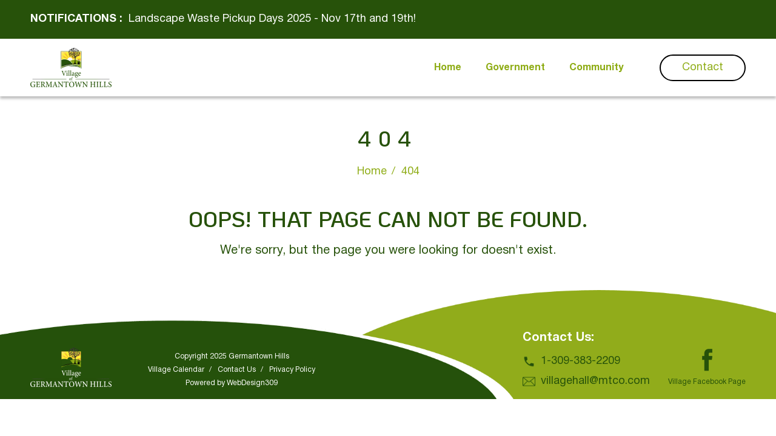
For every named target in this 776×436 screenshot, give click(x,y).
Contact (702, 67)
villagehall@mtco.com (595, 381)
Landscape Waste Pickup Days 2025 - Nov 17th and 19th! (272, 19)
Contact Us (237, 369)
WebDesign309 (252, 383)
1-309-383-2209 (580, 361)
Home (372, 172)
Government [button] (515, 68)
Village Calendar (176, 369)
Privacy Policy (292, 369)
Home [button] (447, 68)
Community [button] (596, 68)
